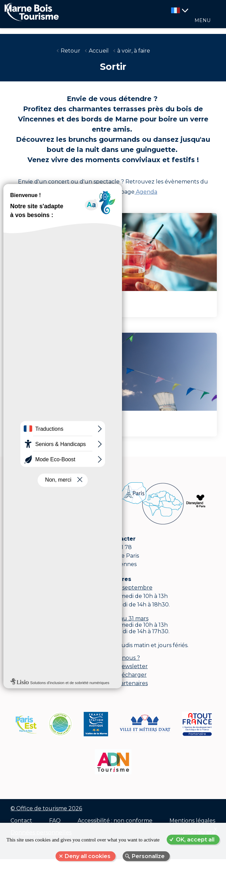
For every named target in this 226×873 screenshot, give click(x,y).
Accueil (99, 50)
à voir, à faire (133, 50)
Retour (70, 50)
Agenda (146, 192)
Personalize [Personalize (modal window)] (148, 856)
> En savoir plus (37, 307)
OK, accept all (195, 839)
